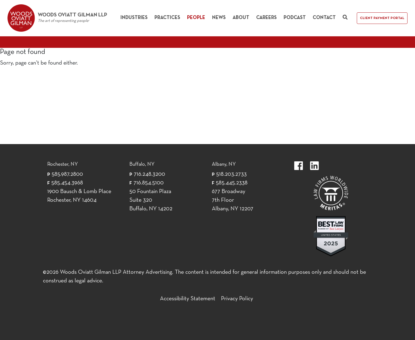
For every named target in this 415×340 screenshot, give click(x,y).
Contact (324, 18)
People (196, 18)
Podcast (295, 18)
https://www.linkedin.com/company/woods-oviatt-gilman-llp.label (314, 165)
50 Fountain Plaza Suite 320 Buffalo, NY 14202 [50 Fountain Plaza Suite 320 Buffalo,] (150, 200)
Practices (167, 18)
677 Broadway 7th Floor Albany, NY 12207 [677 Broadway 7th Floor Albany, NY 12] (232, 200)
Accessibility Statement (187, 298)
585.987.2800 (67, 174)
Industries (134, 18)
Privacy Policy (237, 298)
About (241, 18)
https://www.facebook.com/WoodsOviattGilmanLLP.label (298, 165)
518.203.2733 (231, 174)
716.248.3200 (149, 174)
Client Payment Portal (382, 18)
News (219, 18)
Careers (266, 18)
